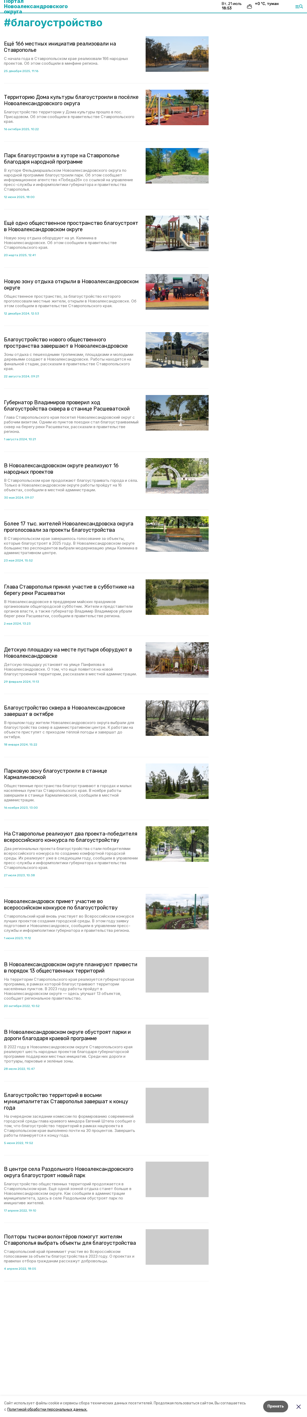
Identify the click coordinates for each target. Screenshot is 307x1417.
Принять (275, 1406)
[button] (177, 54)
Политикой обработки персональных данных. (47, 1409)
